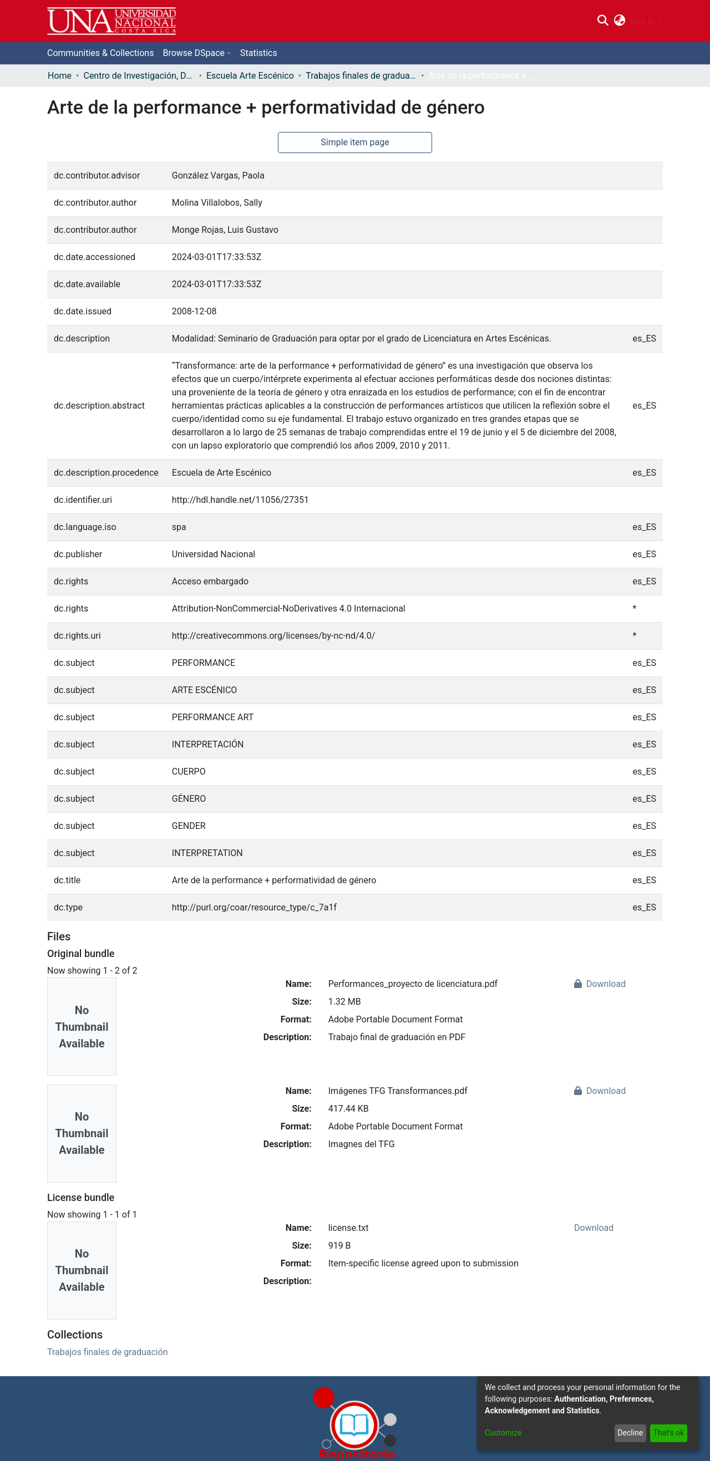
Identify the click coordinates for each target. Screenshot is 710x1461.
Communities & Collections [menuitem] (100, 53)
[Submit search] (603, 21)
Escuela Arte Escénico (250, 75)
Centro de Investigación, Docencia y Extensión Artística (138, 75)
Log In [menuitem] (643, 21)
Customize (503, 1432)
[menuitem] (620, 21)
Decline (630, 1432)
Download (600, 984)
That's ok (668, 1432)
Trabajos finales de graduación (361, 75)
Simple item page (355, 142)
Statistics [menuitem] (258, 53)
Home (60, 75)
